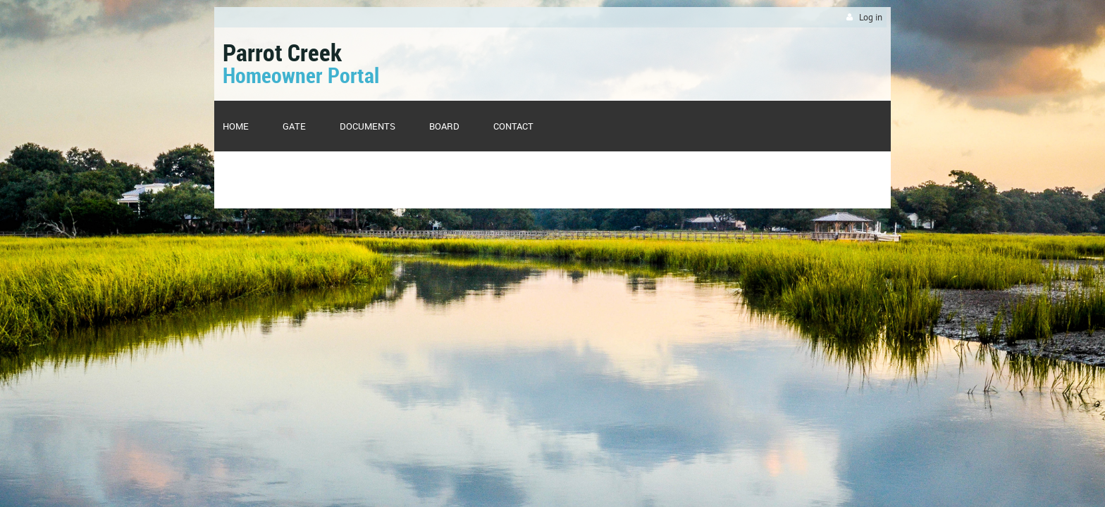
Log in (870, 17)
